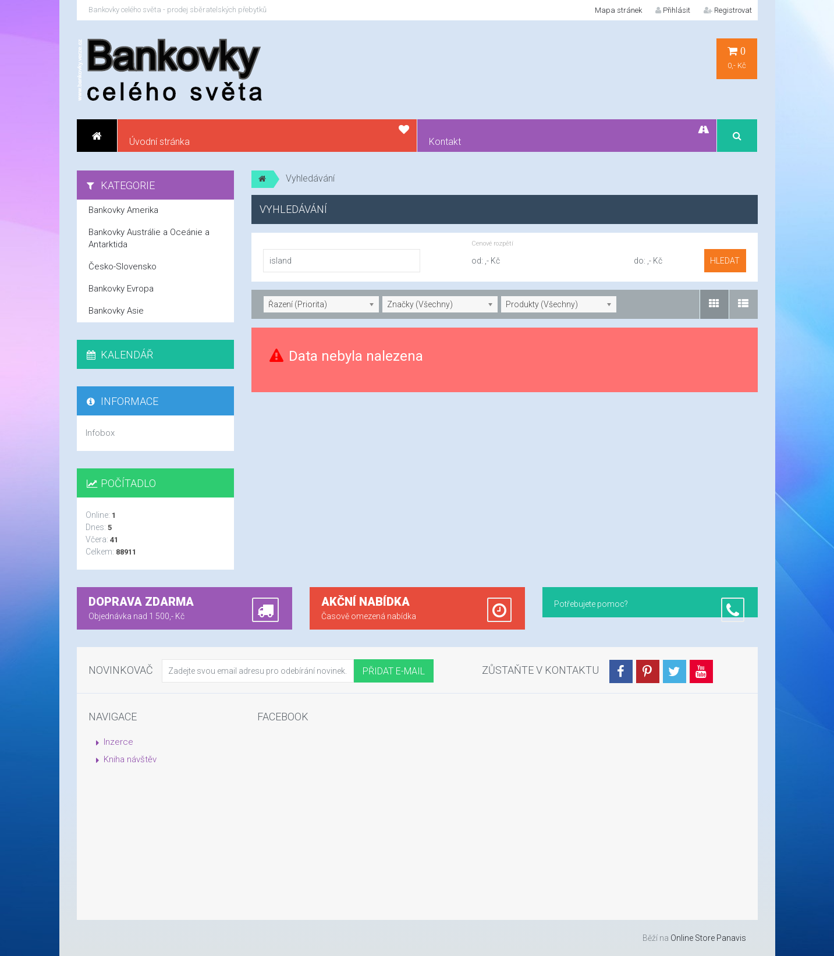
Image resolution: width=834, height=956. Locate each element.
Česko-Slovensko (122, 266)
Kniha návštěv (130, 759)
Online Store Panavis (708, 938)
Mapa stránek (618, 10)
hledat (725, 260)
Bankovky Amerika (123, 210)
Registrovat (728, 10)
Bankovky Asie (116, 310)
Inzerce (118, 742)
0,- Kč (736, 58)
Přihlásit (672, 10)
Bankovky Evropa (121, 288)
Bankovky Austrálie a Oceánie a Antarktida (149, 238)
